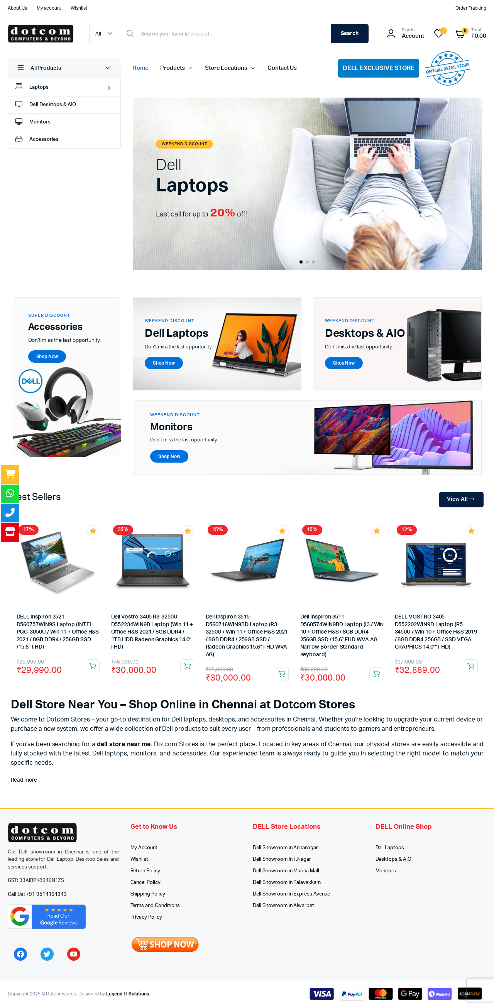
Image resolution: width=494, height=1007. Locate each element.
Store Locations (226, 68)
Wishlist (79, 8)
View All (461, 499)
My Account (144, 847)
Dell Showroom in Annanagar (285, 847)
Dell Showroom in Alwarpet (283, 905)
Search (350, 33)
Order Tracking (470, 8)
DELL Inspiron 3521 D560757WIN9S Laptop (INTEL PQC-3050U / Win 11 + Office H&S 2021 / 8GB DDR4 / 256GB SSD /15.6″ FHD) (58, 632)
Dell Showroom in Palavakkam (287, 882)
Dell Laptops (390, 847)
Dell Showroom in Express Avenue (291, 894)
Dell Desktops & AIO (45, 105)
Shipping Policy (148, 894)
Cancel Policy (145, 882)
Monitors (32, 122)
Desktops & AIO (394, 859)
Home (140, 68)
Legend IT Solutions (127, 994)
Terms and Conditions (155, 905)
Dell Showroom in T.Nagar (282, 859)
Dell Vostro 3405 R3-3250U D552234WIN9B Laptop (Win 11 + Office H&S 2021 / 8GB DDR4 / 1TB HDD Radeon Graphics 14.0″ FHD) (152, 632)
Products (172, 68)
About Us (17, 8)
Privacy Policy (146, 917)
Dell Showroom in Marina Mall (286, 871)
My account (49, 8)
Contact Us (282, 68)
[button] (301, 262)
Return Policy (145, 871)
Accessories (36, 140)
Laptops (31, 88)
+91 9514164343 (46, 894)
